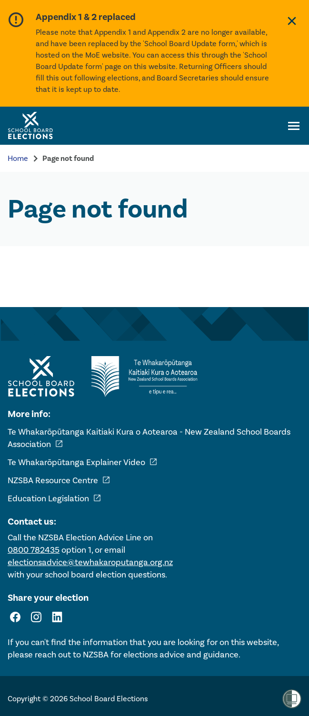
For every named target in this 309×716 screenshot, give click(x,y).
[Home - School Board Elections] (41, 376)
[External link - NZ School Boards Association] (147, 376)
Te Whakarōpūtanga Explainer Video (83, 462)
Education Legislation (54, 498)
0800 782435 (34, 550)
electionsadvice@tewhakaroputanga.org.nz (90, 562)
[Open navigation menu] (293, 125)
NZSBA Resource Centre (59, 480)
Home (18, 158)
